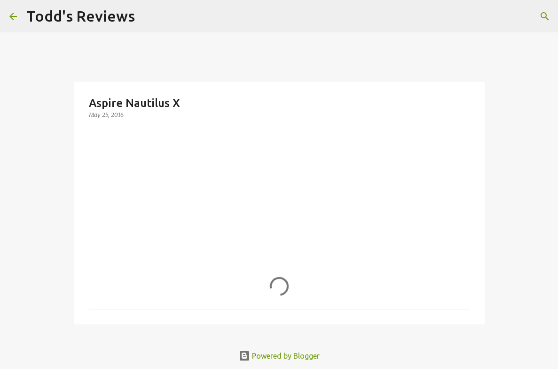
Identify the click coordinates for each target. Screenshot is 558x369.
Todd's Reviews (80, 16)
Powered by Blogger (279, 356)
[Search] (148, 16)
